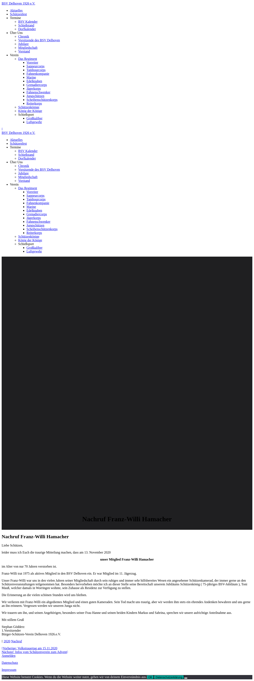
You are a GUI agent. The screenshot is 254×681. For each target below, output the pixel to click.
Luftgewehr (34, 122)
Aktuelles (16, 10)
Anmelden (9, 655)
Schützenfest (18, 14)
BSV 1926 (18, 3)
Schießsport (26, 114)
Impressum (9, 669)
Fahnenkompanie (37, 73)
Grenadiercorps (36, 85)
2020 (7, 641)
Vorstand (24, 51)
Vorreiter (32, 62)
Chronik (23, 36)
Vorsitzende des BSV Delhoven (39, 40)
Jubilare (23, 44)
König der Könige (30, 111)
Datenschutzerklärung (169, 677)
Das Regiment (27, 59)
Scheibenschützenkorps (42, 99)
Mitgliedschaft (27, 47)
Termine (15, 18)
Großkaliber (34, 118)
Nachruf (16, 641)
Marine (31, 77)
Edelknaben (34, 81)
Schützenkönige (28, 107)
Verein (14, 55)
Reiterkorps (34, 103)
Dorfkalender (27, 29)
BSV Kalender (27, 21)
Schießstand (26, 25)
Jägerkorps (33, 88)
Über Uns (16, 33)
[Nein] (185, 678)
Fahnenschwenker (38, 92)
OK (150, 677)
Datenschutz (10, 662)
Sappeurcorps (35, 66)
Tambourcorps (36, 70)
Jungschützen (35, 96)
